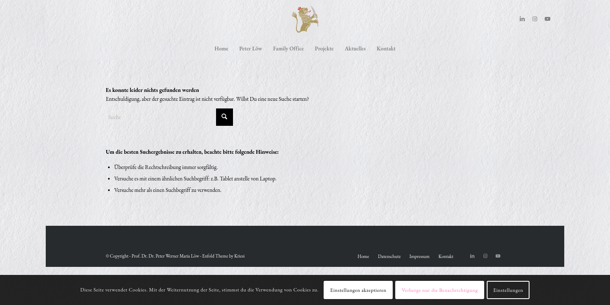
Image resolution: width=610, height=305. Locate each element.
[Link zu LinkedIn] (522, 19)
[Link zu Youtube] (547, 19)
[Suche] (169, 117)
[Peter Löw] (305, 19)
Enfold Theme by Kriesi (223, 256)
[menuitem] (221, 48)
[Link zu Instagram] (535, 19)
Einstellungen (508, 290)
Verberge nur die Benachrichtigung (440, 290)
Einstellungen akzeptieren (358, 290)
